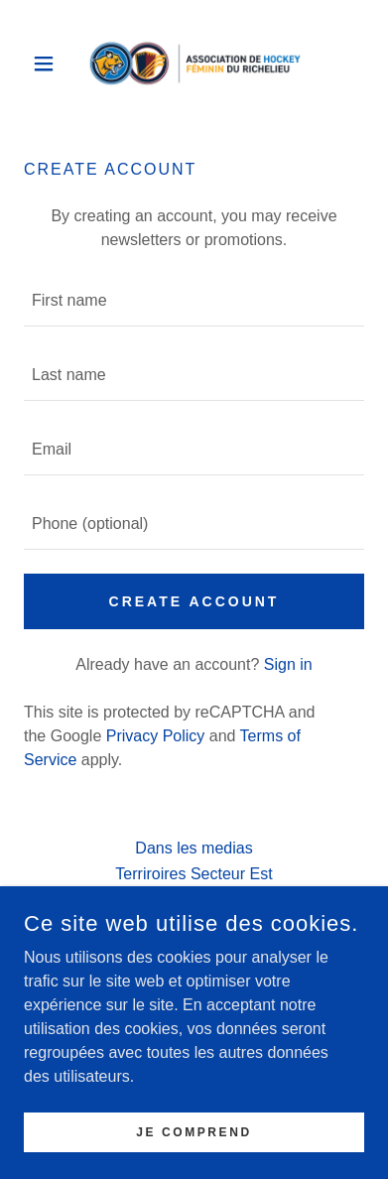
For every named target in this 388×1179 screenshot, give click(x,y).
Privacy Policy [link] (155, 735)
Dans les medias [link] (193, 848)
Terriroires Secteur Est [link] (193, 873)
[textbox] (194, 301)
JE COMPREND (193, 1131)
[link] (194, 63)
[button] (49, 63)
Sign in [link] (288, 664)
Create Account (194, 601)
